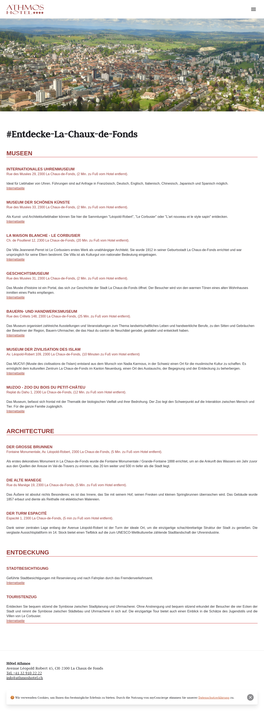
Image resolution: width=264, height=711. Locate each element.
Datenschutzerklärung (213, 697)
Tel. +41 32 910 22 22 (24, 673)
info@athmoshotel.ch (24, 677)
